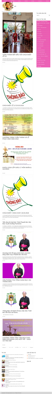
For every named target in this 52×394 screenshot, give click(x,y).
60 (24, 347)
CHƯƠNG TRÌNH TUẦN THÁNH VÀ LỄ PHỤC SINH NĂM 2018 (16, 138)
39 (15, 347)
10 (9, 347)
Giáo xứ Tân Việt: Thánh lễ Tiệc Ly (10, 369)
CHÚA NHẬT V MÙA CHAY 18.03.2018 (16, 213)
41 (18, 347)
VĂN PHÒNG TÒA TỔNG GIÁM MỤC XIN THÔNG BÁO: (17, 280)
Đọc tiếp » (4, 62)
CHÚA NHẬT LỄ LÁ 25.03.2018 (13, 105)
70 (26, 347)
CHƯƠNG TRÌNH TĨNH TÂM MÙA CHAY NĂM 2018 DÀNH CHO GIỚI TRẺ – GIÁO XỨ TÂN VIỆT (17, 339)
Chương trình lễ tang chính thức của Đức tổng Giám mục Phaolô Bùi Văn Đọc (16, 253)
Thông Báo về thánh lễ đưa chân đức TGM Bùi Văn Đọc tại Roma (17, 311)
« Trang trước (4, 347)
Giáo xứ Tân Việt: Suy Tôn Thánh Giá (11, 360)
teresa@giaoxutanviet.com (31, 355)
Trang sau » (31, 347)
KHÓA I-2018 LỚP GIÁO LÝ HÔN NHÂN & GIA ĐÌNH (17, 168)
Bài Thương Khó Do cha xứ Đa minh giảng (11, 364)
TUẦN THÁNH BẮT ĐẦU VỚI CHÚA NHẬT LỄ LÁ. (17, 55)
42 (20, 347)
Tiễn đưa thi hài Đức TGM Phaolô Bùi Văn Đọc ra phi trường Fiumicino (17, 223)
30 (12, 347)
